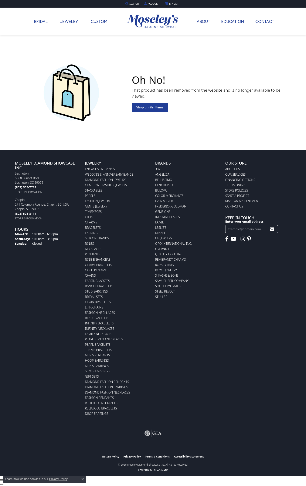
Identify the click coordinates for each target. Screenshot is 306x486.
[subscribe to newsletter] (272, 229)
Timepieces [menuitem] (93, 212)
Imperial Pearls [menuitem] (167, 217)
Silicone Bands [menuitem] (97, 238)
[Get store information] (28, 192)
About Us (232, 169)
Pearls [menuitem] (90, 196)
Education (232, 21)
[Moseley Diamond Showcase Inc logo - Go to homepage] (153, 21)
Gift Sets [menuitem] (92, 376)
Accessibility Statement (189, 456)
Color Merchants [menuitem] (169, 196)
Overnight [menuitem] (163, 249)
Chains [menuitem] (90, 275)
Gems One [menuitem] (162, 212)
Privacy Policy (132, 456)
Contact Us (234, 206)
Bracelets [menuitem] (93, 228)
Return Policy (110, 456)
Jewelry (69, 21)
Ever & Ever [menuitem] (164, 201)
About (203, 21)
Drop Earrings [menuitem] (96, 414)
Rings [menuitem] (89, 244)
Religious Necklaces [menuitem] (101, 403)
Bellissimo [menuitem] (163, 180)
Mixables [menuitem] (162, 233)
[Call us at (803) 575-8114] (25, 214)
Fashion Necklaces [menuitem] (100, 313)
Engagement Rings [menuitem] (100, 169)
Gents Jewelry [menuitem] (96, 206)
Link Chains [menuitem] (94, 307)
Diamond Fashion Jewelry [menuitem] (105, 180)
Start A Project (237, 196)
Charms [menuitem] (91, 222)
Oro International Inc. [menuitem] (173, 244)
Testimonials (235, 185)
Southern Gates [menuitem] (168, 286)
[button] (132, 3)
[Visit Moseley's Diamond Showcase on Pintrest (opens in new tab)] (249, 239)
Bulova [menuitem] (161, 190)
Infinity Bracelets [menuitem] (99, 323)
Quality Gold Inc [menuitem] (168, 254)
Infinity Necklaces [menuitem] (99, 329)
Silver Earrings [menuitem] (97, 371)
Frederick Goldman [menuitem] (170, 206)
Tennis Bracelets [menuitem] (98, 350)
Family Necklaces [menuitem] (98, 334)
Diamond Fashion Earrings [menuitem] (106, 387)
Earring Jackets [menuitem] (97, 281)
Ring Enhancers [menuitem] (97, 259)
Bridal (41, 21)
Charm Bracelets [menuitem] (98, 265)
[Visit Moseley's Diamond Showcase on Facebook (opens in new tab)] (226, 239)
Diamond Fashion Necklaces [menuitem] (107, 392)
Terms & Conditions (157, 456)
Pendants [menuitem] (92, 254)
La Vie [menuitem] (159, 222)
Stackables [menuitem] (93, 190)
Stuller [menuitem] (161, 297)
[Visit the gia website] (153, 433)
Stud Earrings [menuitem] (96, 291)
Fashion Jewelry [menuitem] (97, 201)
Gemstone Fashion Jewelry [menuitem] (106, 185)
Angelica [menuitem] (162, 174)
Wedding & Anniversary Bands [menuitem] (109, 174)
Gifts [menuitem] (89, 217)
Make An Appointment (242, 201)
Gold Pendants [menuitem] (97, 270)
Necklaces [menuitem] (93, 249)
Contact (264, 21)
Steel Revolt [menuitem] (165, 291)
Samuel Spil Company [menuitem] (172, 281)
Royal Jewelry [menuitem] (166, 270)
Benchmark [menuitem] (164, 185)
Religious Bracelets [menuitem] (101, 408)
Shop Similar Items (149, 107)
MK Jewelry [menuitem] (163, 238)
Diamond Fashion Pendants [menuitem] (107, 382)
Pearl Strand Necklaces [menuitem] (104, 339)
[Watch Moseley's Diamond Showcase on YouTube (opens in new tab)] (233, 239)
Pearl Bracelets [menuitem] (97, 344)
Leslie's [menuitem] (161, 228)
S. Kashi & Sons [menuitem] (166, 275)
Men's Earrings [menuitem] (97, 366)
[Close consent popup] (82, 479)
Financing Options (240, 180)
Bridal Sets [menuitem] (94, 297)
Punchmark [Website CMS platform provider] (161, 470)
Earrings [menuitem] (92, 233)
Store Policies (236, 190)
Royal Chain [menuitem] (164, 265)
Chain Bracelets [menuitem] (98, 302)
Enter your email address (244, 221)
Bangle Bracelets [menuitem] (99, 286)
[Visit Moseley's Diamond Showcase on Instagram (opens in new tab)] (243, 239)
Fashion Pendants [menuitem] (99, 398)
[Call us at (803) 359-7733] (25, 187)
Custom (99, 21)
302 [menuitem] (157, 169)
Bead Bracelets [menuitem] (97, 318)
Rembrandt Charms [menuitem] (170, 259)
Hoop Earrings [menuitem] (97, 360)
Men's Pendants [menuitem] (97, 355)
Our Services (235, 174)
